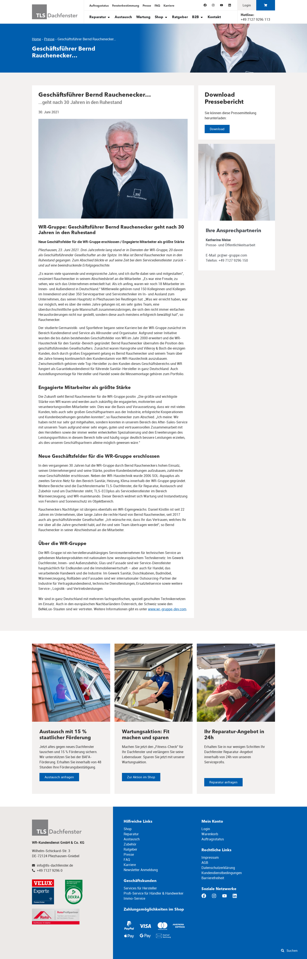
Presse (49, 39)
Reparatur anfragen (223, 785)
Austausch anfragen (59, 780)
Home (36, 39)
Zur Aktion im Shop (141, 780)
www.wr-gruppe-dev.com (167, 609)
